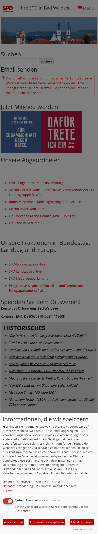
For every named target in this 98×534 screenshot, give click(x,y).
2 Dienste (22, 511)
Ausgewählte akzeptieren (47, 522)
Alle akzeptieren (82, 522)
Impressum (10, 490)
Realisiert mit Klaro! (83, 529)
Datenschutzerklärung (18, 486)
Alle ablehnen (13, 522)
